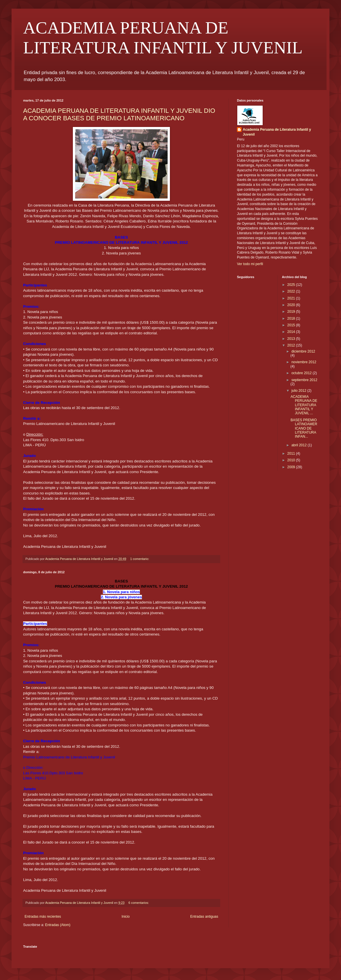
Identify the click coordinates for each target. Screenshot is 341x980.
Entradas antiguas (204, 917)
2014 (291, 332)
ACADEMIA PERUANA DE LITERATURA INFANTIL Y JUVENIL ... (303, 405)
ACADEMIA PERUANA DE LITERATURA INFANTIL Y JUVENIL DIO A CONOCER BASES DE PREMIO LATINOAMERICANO (119, 114)
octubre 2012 (301, 373)
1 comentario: (140, 559)
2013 (291, 339)
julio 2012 (299, 391)
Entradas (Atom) (57, 925)
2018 (291, 318)
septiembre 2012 (304, 380)
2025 (291, 285)
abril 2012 (299, 445)
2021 (291, 298)
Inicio (126, 917)
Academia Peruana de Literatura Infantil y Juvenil (277, 132)
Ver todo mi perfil (250, 264)
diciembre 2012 (303, 351)
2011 (291, 453)
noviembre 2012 (303, 362)
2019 (291, 312)
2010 (291, 460)
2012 (291, 345)
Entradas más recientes (43, 917)
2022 (291, 291)
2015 (291, 325)
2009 (291, 467)
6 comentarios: (139, 902)
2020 (291, 305)
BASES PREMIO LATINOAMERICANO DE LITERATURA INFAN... (303, 428)
